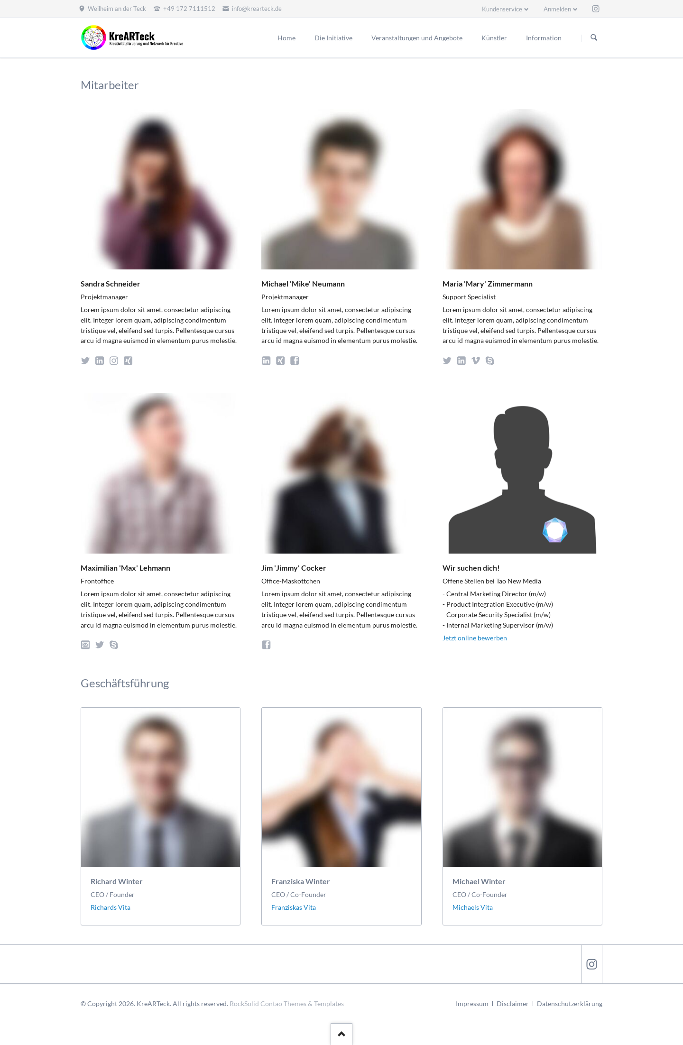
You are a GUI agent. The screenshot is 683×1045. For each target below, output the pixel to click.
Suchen (593, 37)
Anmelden (557, 9)
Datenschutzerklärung (569, 1003)
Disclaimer (513, 1003)
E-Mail (87, 644)
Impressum (472, 1003)
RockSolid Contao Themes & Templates (287, 1003)
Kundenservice (502, 9)
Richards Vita (110, 907)
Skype (491, 359)
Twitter (87, 359)
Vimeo (477, 359)
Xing (129, 359)
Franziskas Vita (293, 907)
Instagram (115, 359)
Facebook (296, 359)
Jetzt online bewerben (475, 638)
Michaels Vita (472, 907)
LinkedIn (101, 359)
